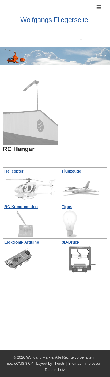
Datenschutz (55, 369)
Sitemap (75, 363)
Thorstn (59, 363)
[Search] (54, 37)
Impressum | (94, 363)
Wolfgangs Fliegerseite (54, 19)
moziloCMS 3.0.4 (19, 363)
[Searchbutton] (81, 39)
